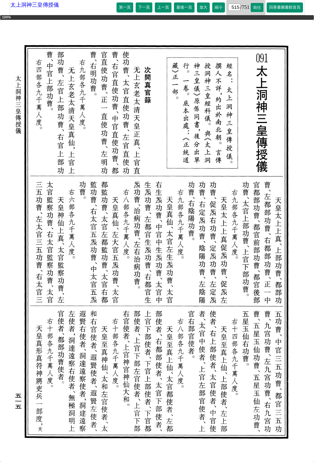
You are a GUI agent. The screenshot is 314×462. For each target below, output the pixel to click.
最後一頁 (184, 7)
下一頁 (144, 7)
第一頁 (125, 7)
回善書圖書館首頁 (285, 7)
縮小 (218, 7)
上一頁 (163, 7)
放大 (203, 7)
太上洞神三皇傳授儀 (34, 5)
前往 (257, 7)
